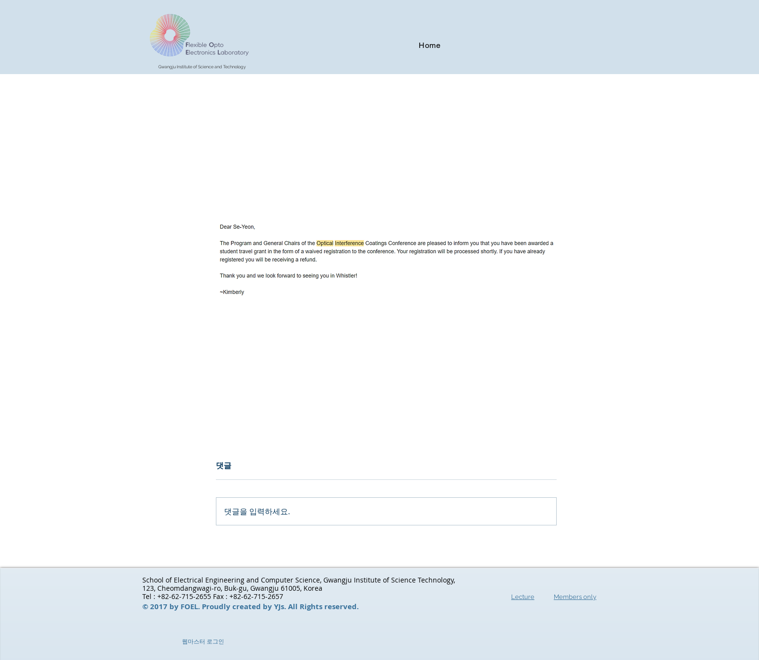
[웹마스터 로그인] (202, 641)
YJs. (281, 606)
